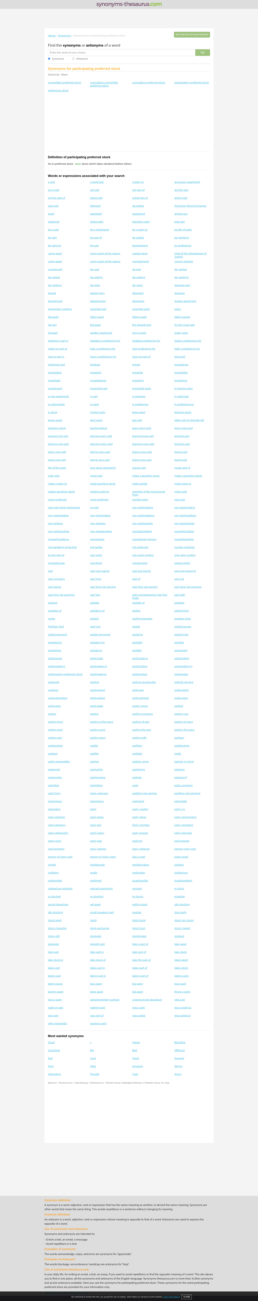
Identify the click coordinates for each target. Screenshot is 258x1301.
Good (51, 1042)
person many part (185, 848)
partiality (137, 642)
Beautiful (179, 1042)
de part (136, 269)
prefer (93, 872)
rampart (137, 888)
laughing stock (57, 428)
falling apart (139, 317)
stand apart (55, 920)
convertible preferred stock (64, 82)
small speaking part (102, 912)
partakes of (55, 610)
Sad (50, 1058)
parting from (55, 721)
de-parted (180, 269)
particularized (140, 698)
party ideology (57, 825)
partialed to (55, 642)
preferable (138, 872)
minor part (180, 491)
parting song (97, 729)
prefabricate (97, 864)
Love (93, 1058)
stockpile (53, 944)
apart (51, 213)
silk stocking (55, 912)
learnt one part (57, 459)
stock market (182, 928)
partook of (180, 777)
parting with (139, 737)
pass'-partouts (141, 848)
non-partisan (98, 523)
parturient (138, 801)
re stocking (96, 896)
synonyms (72, 45)
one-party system (143, 555)
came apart (55, 253)
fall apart (53, 317)
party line (95, 825)
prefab (52, 864)
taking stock (55, 983)
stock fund (138, 928)
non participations (185, 515)
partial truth (181, 634)
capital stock (140, 253)
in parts (94, 404)
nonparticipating (142, 531)
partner (94, 761)
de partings (55, 285)
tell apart (137, 991)
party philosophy (58, 833)
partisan (179, 737)
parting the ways (184, 729)
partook (137, 777)
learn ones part (183, 428)
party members (183, 825)
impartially (54, 380)
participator (181, 674)
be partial (138, 237)
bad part (179, 221)
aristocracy (181, 213)
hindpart (95, 364)
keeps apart (55, 420)
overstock (96, 563)
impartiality (181, 372)
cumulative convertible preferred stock (104, 84)
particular (138, 690)
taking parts (181, 975)
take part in (97, 952)
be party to (54, 245)
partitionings (182, 745)
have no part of (141, 356)
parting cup (181, 714)
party (93, 809)
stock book (139, 920)
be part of (96, 237)
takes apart (181, 960)
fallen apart (97, 317)
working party (98, 1023)
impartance (181, 364)
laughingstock (98, 428)
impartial (137, 372)
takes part (54, 968)
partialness (54, 650)
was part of (97, 1015)
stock (93, 920)
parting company (142, 714)
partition (137, 745)
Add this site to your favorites (192, 35)
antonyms (94, 45)
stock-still (54, 936)
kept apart (96, 420)
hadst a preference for (187, 340)
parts (135, 785)
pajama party (182, 563)
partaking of (97, 610)
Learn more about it (171, 1297)
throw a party (182, 991)
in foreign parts (183, 388)
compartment (140, 261)
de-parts (137, 285)
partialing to (97, 642)
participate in (140, 658)
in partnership (56, 404)
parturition (54, 809)
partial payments (100, 634)
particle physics (184, 682)
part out (179, 579)
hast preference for (143, 348)
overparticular (56, 563)
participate (96, 658)
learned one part (58, 436)
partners (179, 769)
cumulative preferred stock (148, 82)
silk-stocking (182, 904)
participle (53, 682)
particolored (97, 690)
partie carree (140, 706)
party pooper (140, 833)
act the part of (56, 198)
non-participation (58, 515)
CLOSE (186, 1297)
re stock (179, 888)
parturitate (180, 801)
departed (137, 293)
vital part (179, 999)
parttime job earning (144, 793)
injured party (97, 412)
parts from (54, 793)
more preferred (57, 499)
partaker (179, 602)
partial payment (57, 634)
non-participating (142, 507)
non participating (184, 507)
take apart (180, 944)
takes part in (97, 968)
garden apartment (101, 332)
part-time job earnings (188, 586)
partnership (55, 777)
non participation (100, 515)
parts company (183, 785)
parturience (55, 801)
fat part (52, 325)
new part (179, 499)
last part (137, 420)
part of (136, 579)
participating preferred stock (191, 82)
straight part (97, 944)
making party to (99, 491)
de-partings (181, 277)
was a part (138, 1007)
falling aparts (182, 317)
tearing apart (55, 991)
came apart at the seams (105, 253)
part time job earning (145, 586)
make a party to (57, 483)
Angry (178, 1074)
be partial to (181, 237)
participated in (56, 666)
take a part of (140, 944)
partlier (94, 753)
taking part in (98, 975)
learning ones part (143, 444)
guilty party (181, 332)
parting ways (98, 737)
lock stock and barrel (103, 467)
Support (179, 1058)
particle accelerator (144, 682)
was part (53, 1015)
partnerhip (96, 769)
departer (179, 293)
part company (56, 579)
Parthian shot (56, 626)
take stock (180, 952)
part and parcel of (185, 571)
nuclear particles (184, 547)
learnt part (180, 459)
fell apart (95, 325)
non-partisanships (101, 531)
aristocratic (96, 221)
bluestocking (140, 245)
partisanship (55, 745)
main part (54, 475)
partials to (96, 650)
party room (54, 841)
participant (181, 650)
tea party (137, 983)
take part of (139, 952)
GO (203, 52)
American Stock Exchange (190, 205)
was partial (138, 1015)
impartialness (98, 380)
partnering (138, 769)
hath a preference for (187, 348)
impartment (55, 388)
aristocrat (53, 221)
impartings (180, 380)
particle (94, 682)
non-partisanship (142, 523)
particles (53, 690)
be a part (53, 229)
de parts (95, 285)
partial (136, 626)
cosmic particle (183, 261)
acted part (96, 198)
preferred (96, 880)
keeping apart (182, 412)
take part (53, 952)
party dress (97, 817)
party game (139, 817)
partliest (137, 753)
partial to (137, 634)
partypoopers (56, 848)
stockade (95, 936)
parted (136, 610)
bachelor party (141, 221)
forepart (53, 332)
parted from (181, 610)
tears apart (96, 991)
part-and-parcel (99, 571)
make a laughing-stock (188, 475)
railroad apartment (101, 888)
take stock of (98, 960)
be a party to (140, 229)
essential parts (141, 309)
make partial (139, 483)
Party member (141, 825)
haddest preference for (146, 340)
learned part (181, 436)
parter (51, 618)
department (55, 301)
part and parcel (141, 571)
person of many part (60, 856)
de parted (54, 277)
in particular (181, 396)
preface (179, 864)
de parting (96, 277)
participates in (98, 666)
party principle (183, 833)
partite (94, 745)
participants (55, 658)
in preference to (184, 404)
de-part (94, 269)
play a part (138, 856)
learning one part (58, 444)
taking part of (140, 975)
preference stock (58, 90)
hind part (179, 356)
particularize (97, 698)
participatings (98, 674)
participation (139, 674)
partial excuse (182, 626)
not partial (96, 547)
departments (98, 301)
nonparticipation (184, 531)
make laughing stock (102, 483)
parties (52, 714)
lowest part (139, 467)
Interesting (54, 1074)
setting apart (140, 904)
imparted (95, 372)
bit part (94, 245)
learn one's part (141, 428)
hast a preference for (102, 348)
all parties (138, 205)
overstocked (139, 563)
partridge (53, 785)
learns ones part (142, 452)
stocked (179, 936)
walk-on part (55, 1007)
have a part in (56, 356)
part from (95, 579)
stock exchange (99, 928)
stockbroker (139, 936)
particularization (57, 698)
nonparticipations (58, 539)
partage (52, 602)
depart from (97, 293)
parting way (55, 737)
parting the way (141, 729)
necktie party (140, 499)
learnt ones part (141, 459)
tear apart (180, 983)
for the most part (184, 325)
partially (179, 642)
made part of (182, 467)
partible (137, 650)
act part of (138, 190)
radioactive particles (60, 888)
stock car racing (184, 920)
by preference (183, 245)
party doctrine (56, 817)
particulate (96, 706)
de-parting (138, 277)
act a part (53, 190)
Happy (136, 1042)
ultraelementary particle (104, 999)
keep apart (138, 412)
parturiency (97, 801)
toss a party (55, 999)
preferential (55, 880)
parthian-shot (182, 618)
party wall (96, 841)
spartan (136, 912)
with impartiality (57, 1023)
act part (94, 190)
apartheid (96, 213)
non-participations (143, 515)
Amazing (137, 1066)
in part (94, 396)
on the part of (56, 555)
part (50, 571)
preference (181, 872)
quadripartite (140, 880)
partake (94, 602)
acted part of (140, 198)
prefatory (53, 872)
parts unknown (99, 793)
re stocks (137, 896)
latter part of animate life (189, 420)
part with (179, 594)
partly (178, 753)
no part (94, 507)
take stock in (55, 960)
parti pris (95, 626)
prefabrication (140, 864)
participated (181, 658)
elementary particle (60, 309)
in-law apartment (58, 396)
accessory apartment (187, 182)
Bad (134, 1050)
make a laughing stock (146, 475)
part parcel (54, 586)
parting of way (140, 721)
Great (135, 1058)
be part (52, 237)
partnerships (97, 777)
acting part (181, 198)
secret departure (58, 904)
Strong (178, 1066)
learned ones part (143, 436)
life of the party (57, 467)
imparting (138, 380)
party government (185, 817)
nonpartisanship (184, 539)
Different (179, 1050)
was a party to (182, 1007)
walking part (97, 1007)
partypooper (182, 841)
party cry (179, 809)
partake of (138, 602)
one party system (184, 555)
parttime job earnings (187, 793)
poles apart (181, 856)
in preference (140, 404)
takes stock (181, 968)
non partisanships (58, 531)
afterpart (95, 205)
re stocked (54, 896)
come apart (55, 261)
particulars (54, 706)
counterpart (55, 269)
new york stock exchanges (64, 507)
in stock (52, 412)
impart (136, 364)
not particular (140, 547)
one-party (96, 555)
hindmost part (56, 364)
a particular (97, 182)
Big (92, 1050)
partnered (54, 769)
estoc (177, 309)
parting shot (55, 729)
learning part (182, 444)
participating (139, 666)
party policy (97, 833)
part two (95, 594)
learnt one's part (100, 459)
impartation (55, 372)
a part (51, 182)
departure (138, 301)
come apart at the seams (105, 261)
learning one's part (101, 444)
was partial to (182, 1015)
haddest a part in (58, 340)
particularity (181, 690)
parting (94, 714)
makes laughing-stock (61, 491)
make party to (182, 483)
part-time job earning (103, 586)
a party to (138, 182)
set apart (95, 904)
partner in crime (184, 761)
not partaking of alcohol (62, 547)
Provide (94, 1074)
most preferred (99, 499)
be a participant (99, 229)
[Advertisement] (129, 18)
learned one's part (101, 436)
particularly (181, 698)
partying (137, 841)
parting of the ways (101, 721)
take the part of (141, 960)
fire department (141, 325)
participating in (183, 666)
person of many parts (103, 856)
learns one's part (100, 452)
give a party (139, 332)
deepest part (182, 285)
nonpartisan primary (144, 539)
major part (96, 475)
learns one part (57, 452)
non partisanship (184, 523)
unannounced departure (147, 999)
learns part (181, 452)
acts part (53, 205)
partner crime (140, 761)
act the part (181, 190)
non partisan (55, 523)
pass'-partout (98, 848)
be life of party (183, 229)
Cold (135, 1074)
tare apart (96, 983)
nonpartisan (97, 539)
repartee (179, 896)
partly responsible (59, 761)
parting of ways (183, 721)
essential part (98, 309)
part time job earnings (61, 594)
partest (94, 618)
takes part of (139, 968)
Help (93, 1066)
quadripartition (183, 880)
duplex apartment (185, 301)
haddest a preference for (105, 340)
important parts (141, 388)
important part (99, 388)
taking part (54, 975)
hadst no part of (57, 348)
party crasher (140, 809)
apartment (138, 213)
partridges (96, 785)
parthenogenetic (142, 618)
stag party (180, 912)
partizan (53, 753)
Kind (50, 1066)
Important (54, 1050)
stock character (57, 928)
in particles (138, 396)
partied (178, 706)
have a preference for (103, 356)
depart (52, 293)
